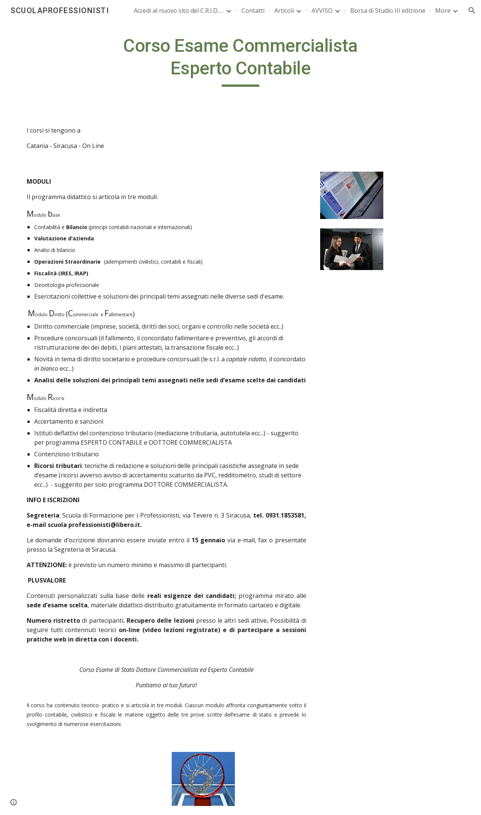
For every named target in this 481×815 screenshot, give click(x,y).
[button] (472, 11)
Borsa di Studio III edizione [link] (387, 10)
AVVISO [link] (322, 10)
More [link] (443, 10)
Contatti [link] (253, 10)
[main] (240, 61)
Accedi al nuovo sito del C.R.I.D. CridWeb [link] (179, 10)
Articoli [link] (284, 10)
